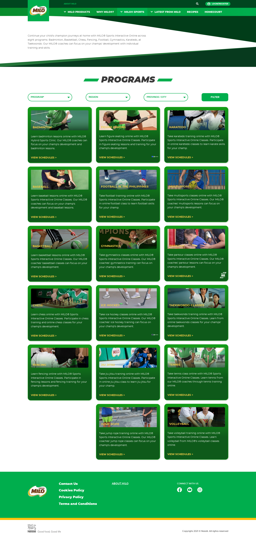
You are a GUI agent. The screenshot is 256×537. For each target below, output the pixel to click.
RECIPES (192, 11)
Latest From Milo (167, 11)
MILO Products (79, 11)
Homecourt (213, 11)
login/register (217, 3)
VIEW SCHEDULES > (44, 157)
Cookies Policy (71, 490)
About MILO (70, 4)
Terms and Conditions (78, 504)
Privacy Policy (71, 497)
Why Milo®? (105, 11)
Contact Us (68, 484)
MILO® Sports (134, 11)
